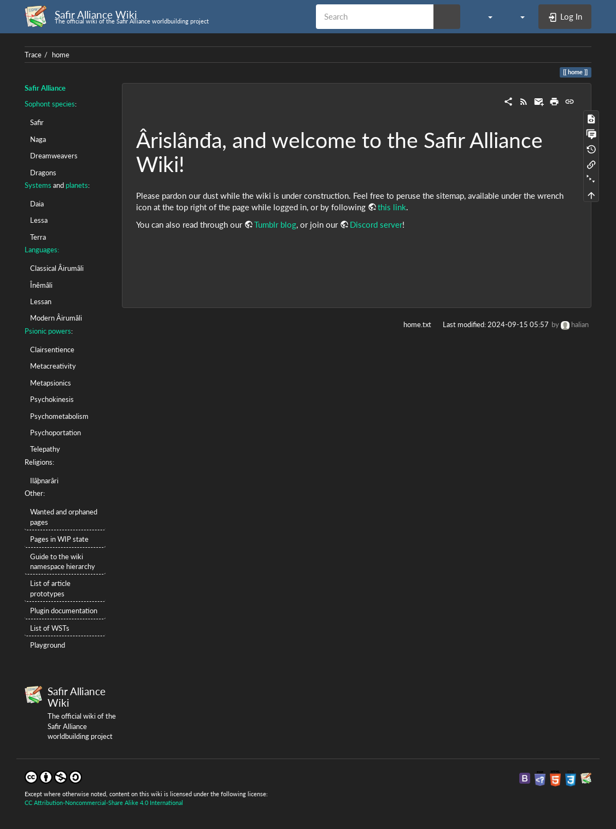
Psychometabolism (59, 416)
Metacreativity (53, 366)
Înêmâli (41, 285)
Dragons (43, 172)
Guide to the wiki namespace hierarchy (62, 561)
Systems (38, 185)
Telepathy (45, 449)
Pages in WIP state (59, 539)
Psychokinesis (52, 399)
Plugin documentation (63, 610)
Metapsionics (50, 382)
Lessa (39, 220)
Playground (47, 645)
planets (77, 185)
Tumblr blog (275, 224)
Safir (37, 122)
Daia (37, 203)
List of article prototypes (50, 588)
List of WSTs (49, 628)
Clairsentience (52, 349)
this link (392, 207)
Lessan (40, 301)
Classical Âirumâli (57, 268)
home (60, 54)
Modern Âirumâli (56, 317)
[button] (484, 16)
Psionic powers (48, 331)
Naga (38, 139)
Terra (38, 237)
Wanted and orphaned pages (63, 516)
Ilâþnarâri (44, 480)
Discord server (376, 224)
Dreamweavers (54, 155)
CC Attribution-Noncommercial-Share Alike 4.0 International (104, 802)
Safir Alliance (45, 88)
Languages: (42, 249)
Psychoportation (55, 432)
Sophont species (50, 103)
